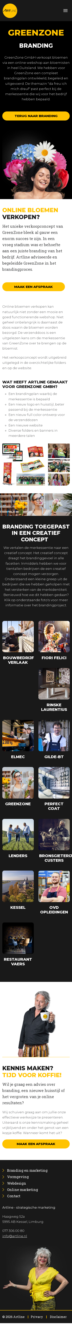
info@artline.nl (14, 1236)
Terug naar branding (36, 116)
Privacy (37, 1317)
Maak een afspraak (33, 287)
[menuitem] (27, 1170)
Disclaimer (58, 1317)
